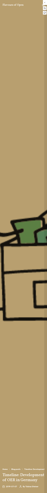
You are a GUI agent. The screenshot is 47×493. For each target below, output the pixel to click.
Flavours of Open (13, 5)
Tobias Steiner (31, 486)
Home (5, 469)
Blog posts (15, 469)
